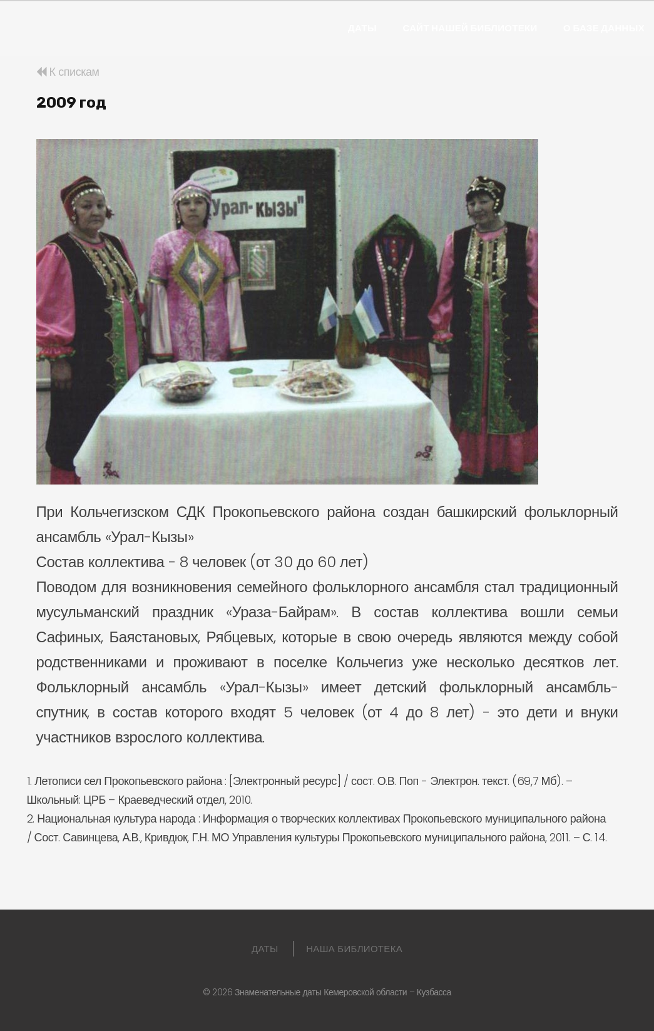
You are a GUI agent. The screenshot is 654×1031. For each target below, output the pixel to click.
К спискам (68, 72)
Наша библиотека (354, 948)
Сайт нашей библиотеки (469, 28)
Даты (362, 28)
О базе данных (604, 28)
